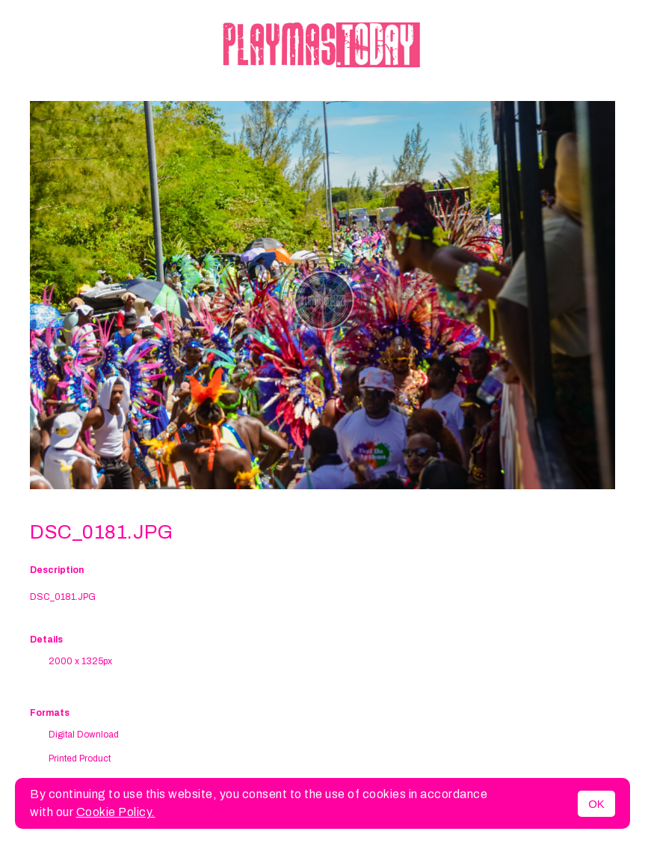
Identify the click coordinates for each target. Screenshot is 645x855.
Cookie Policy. (115, 812)
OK (596, 803)
